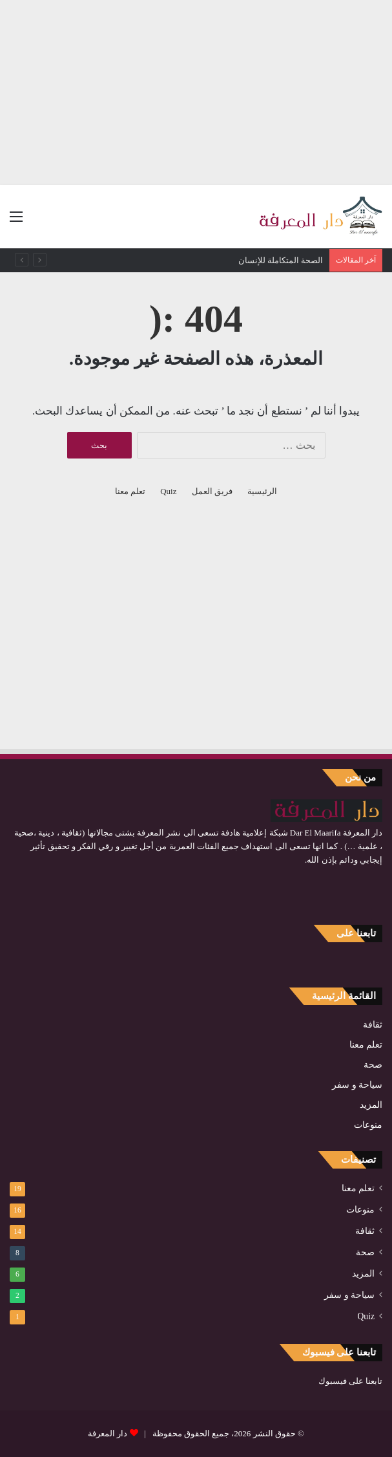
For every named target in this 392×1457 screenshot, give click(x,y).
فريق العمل (212, 491)
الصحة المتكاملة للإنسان (281, 260)
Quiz (168, 491)
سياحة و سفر (357, 1085)
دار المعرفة (107, 1433)
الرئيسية (262, 491)
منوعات (368, 1125)
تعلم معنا (130, 491)
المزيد (371, 1105)
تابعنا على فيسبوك (350, 1381)
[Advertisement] (196, 90)
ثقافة (372, 1025)
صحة (373, 1065)
